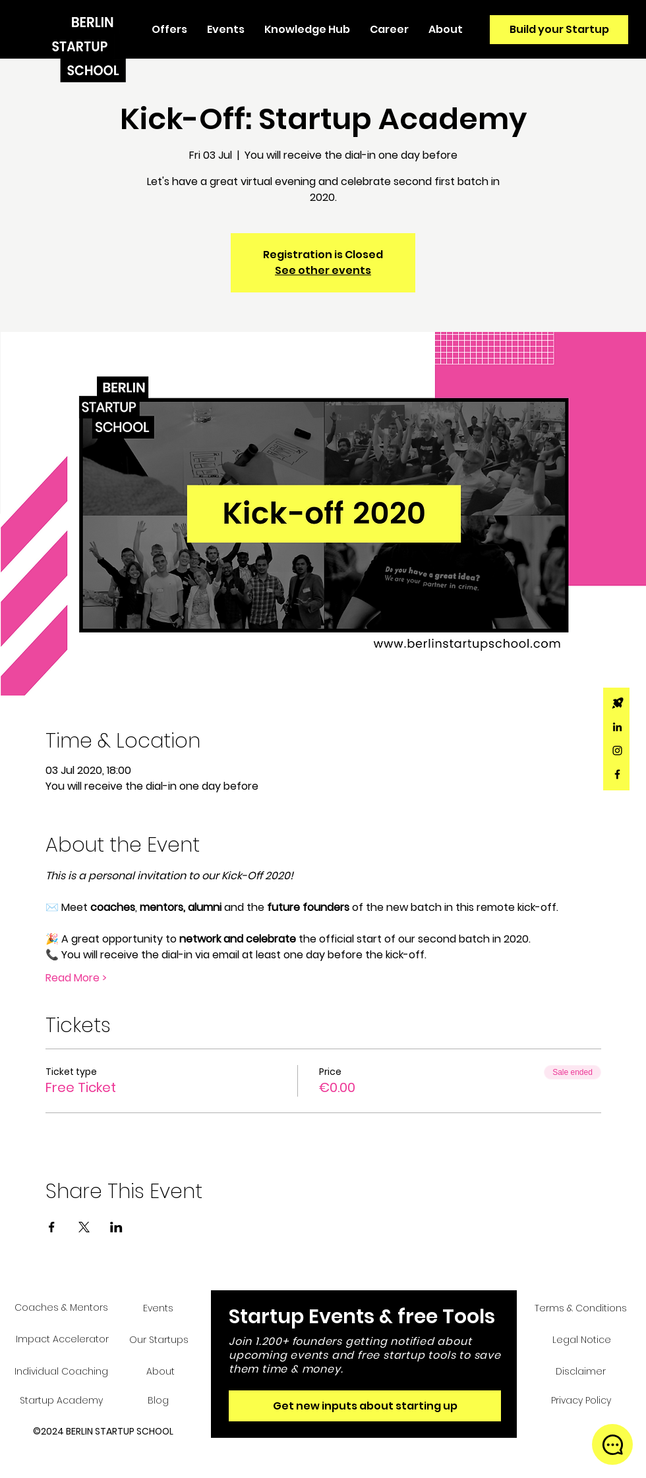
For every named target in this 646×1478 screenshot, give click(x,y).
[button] (169, 30)
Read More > (76, 978)
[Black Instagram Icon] (617, 750)
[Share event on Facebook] (51, 1227)
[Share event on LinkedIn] (116, 1227)
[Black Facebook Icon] (617, 774)
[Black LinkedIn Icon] (617, 727)
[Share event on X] (84, 1227)
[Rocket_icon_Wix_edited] (617, 703)
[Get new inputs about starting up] (365, 1405)
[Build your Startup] (559, 29)
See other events (323, 270)
